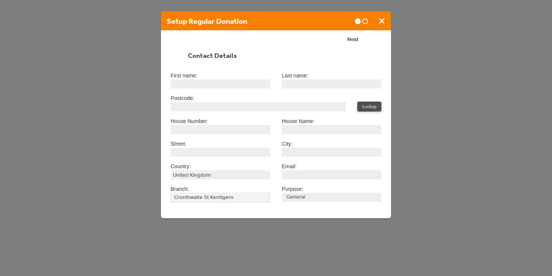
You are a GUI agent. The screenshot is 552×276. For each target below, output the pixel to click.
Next (353, 40)
